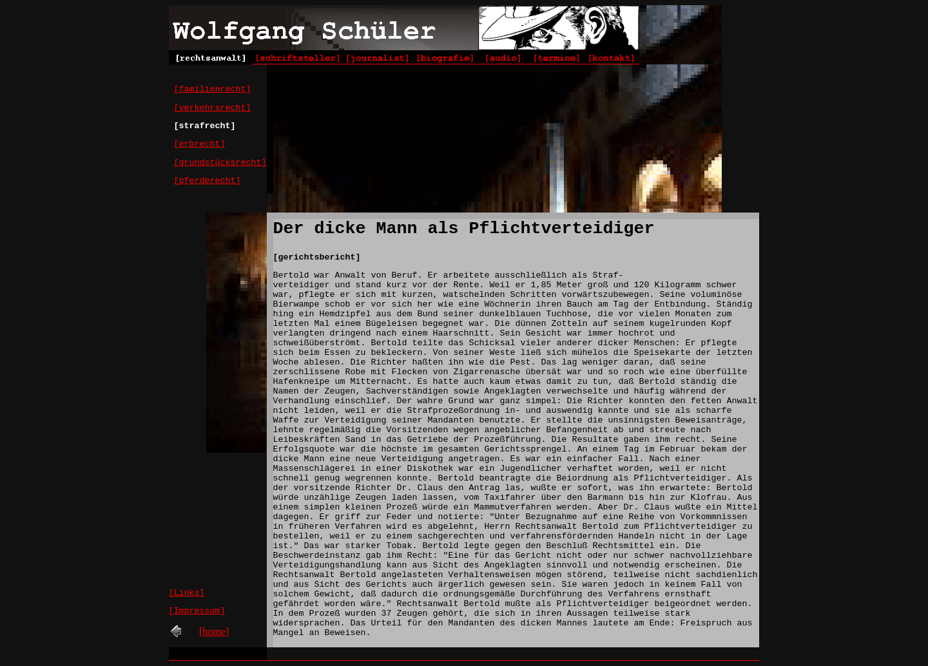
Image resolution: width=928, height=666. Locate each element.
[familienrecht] (212, 89)
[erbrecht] (200, 144)
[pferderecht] (207, 181)
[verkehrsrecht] (212, 108)
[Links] (187, 593)
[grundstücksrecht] (220, 162)
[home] (214, 631)
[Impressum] (197, 611)
